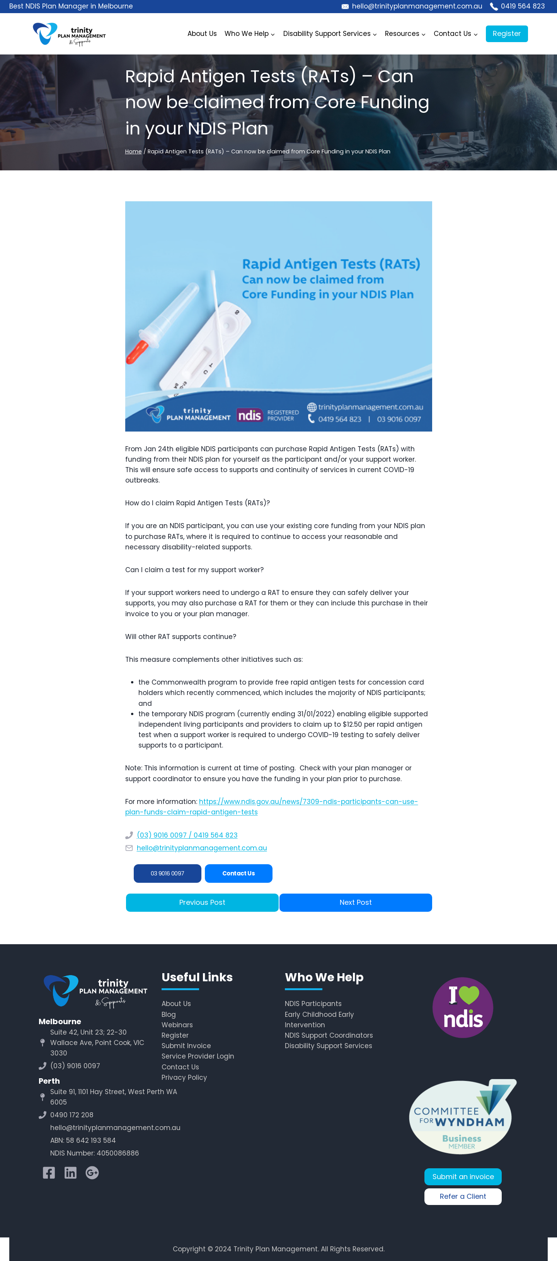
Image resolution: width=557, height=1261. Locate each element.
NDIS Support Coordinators (329, 1035)
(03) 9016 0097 (75, 1066)
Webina (174, 1025)
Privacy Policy (184, 1077)
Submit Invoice (186, 1045)
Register (507, 33)
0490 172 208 (72, 1115)
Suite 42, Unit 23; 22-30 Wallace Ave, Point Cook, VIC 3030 (97, 1043)
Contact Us (180, 1067)
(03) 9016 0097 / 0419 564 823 (187, 835)
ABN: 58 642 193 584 (83, 1140)
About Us (202, 33)
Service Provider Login (198, 1056)
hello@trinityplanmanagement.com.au (202, 848)
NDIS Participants (313, 1003)
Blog (169, 1014)
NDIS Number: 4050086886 (94, 1153)
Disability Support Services (328, 1045)
